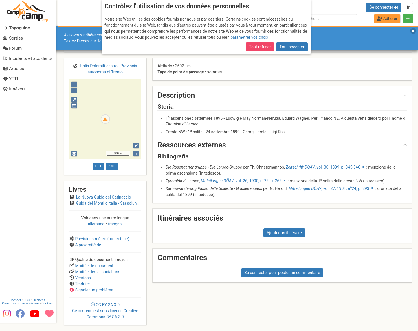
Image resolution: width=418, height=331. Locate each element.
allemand (97, 224)
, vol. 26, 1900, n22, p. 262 (241, 180)
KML (112, 166)
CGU (28, 308)
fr (408, 7)
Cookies (48, 311)
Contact (16, 308)
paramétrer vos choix (249, 37)
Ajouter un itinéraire (284, 232)
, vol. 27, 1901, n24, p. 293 (329, 188)
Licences (40, 308)
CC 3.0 (105, 310)
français (114, 224)
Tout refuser (260, 47)
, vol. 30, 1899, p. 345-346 (323, 167)
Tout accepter (292, 47)
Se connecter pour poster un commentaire (282, 272)
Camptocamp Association (21, 311)
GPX (98, 166)
